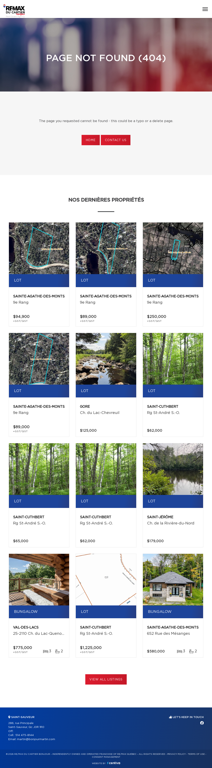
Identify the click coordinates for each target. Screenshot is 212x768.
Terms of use (196, 754)
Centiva (113, 763)
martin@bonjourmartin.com (36, 739)
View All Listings (105, 679)
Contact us (115, 140)
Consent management (106, 757)
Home (91, 140)
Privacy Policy (176, 754)
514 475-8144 (24, 735)
